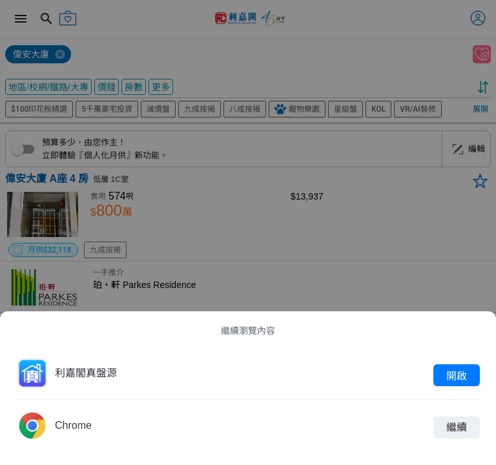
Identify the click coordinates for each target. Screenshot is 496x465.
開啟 (456, 375)
